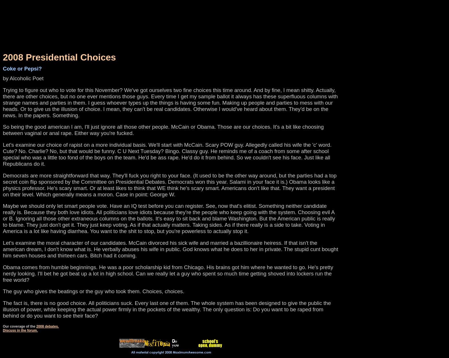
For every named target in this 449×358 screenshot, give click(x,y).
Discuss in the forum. (20, 330)
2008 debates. (47, 326)
